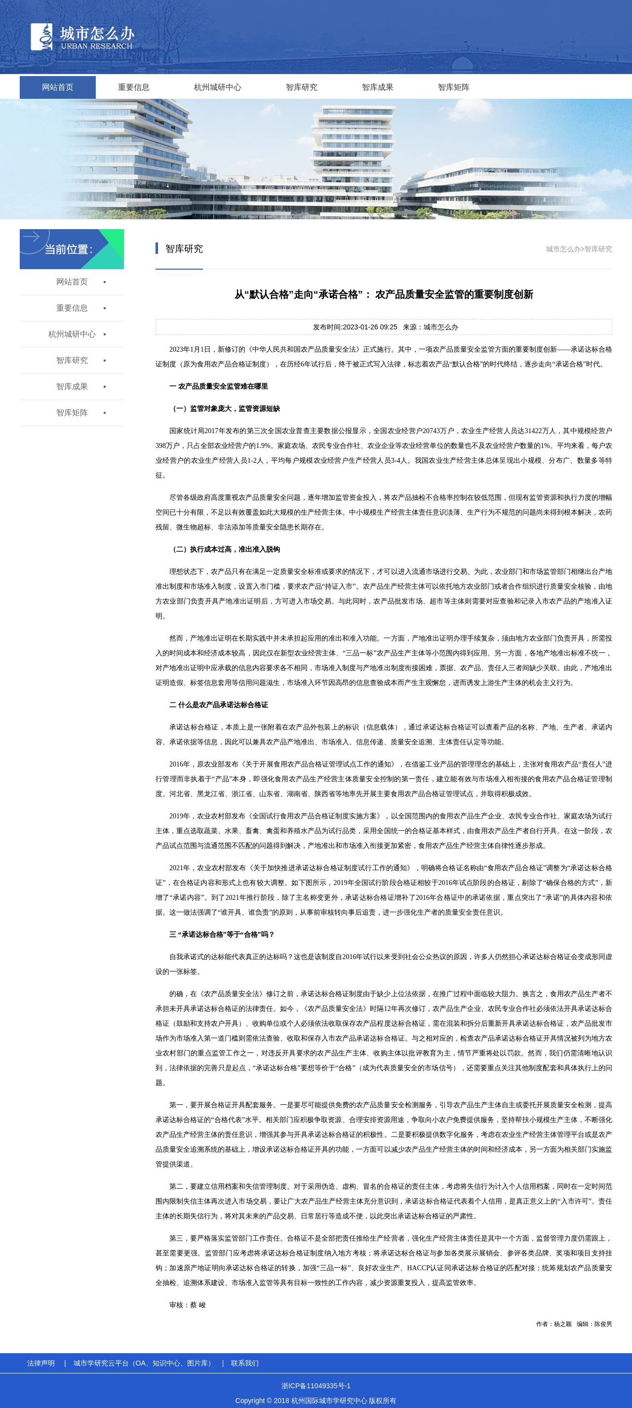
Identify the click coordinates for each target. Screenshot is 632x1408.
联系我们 (245, 1363)
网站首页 (58, 87)
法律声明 (41, 1363)
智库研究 (301, 87)
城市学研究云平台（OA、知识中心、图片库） (144, 1363)
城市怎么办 (563, 249)
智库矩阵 (454, 87)
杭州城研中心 (217, 87)
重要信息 (134, 87)
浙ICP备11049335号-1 (316, 1386)
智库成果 (378, 87)
